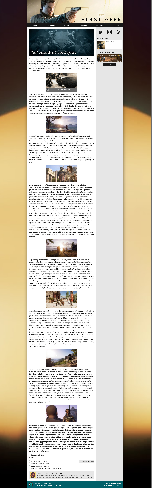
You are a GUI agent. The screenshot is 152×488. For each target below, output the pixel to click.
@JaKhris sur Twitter (85, 477)
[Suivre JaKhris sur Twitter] (100, 32)
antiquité (41, 468)
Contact (37, 485)
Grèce (53, 468)
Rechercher (57, 485)
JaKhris (60, 473)
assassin (48, 468)
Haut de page (109, 65)
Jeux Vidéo (42, 466)
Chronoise (67, 477)
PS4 (48, 466)
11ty (120, 485)
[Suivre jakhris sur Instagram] (109, 32)
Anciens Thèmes (46, 485)
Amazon (91, 461)
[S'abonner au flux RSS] (118, 32)
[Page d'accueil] (75, 11)
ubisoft (58, 468)
